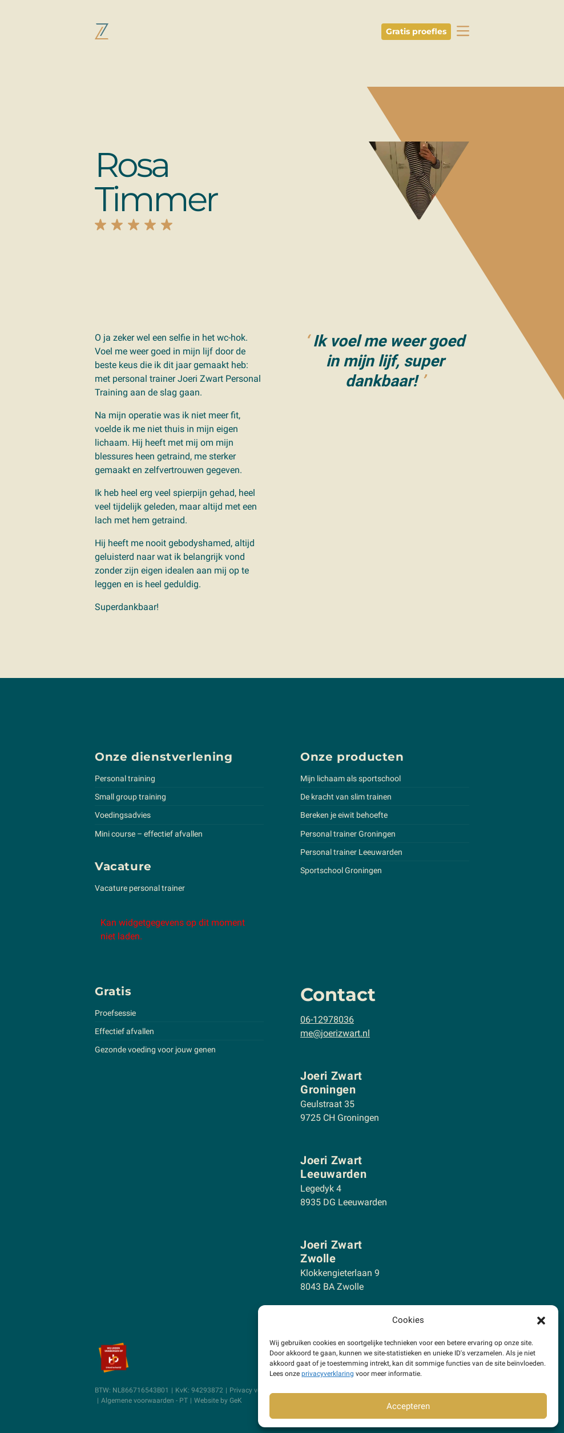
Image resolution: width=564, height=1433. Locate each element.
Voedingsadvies (123, 815)
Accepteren (408, 1406)
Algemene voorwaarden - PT (144, 1400)
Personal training (125, 778)
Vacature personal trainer (140, 888)
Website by (218, 1400)
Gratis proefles (416, 31)
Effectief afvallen (124, 1031)
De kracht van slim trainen (346, 796)
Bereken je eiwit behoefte (344, 815)
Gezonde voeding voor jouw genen (155, 1049)
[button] (541, 1320)
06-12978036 (327, 1019)
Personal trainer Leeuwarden (351, 852)
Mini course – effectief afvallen (149, 833)
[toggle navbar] (463, 31)
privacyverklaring (327, 1374)
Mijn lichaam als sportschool (350, 778)
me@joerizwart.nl (335, 1033)
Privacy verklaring (256, 1390)
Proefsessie (115, 1013)
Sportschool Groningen (341, 870)
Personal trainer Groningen (348, 833)
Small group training (130, 796)
